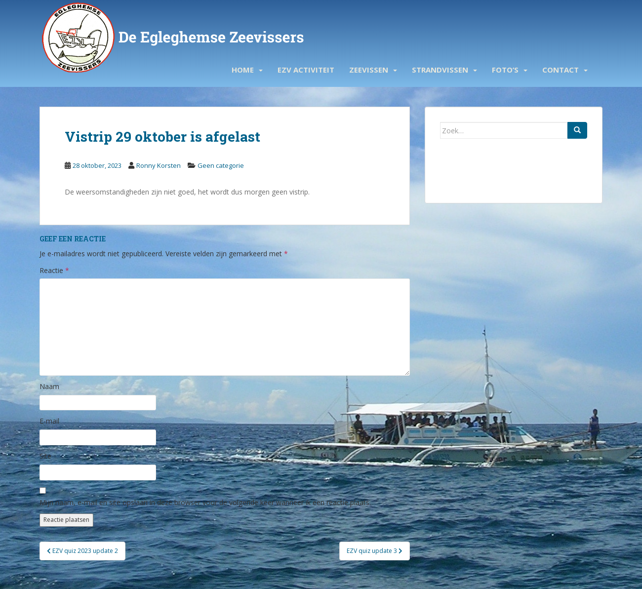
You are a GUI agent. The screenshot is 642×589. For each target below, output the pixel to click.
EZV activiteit (306, 70)
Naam (49, 386)
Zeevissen (368, 70)
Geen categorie (221, 165)
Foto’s (505, 70)
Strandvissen (440, 70)
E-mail (49, 421)
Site (45, 456)
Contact (560, 70)
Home (243, 70)
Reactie (54, 270)
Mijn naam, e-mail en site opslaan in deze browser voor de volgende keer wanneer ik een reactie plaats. (205, 502)
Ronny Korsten (158, 165)
